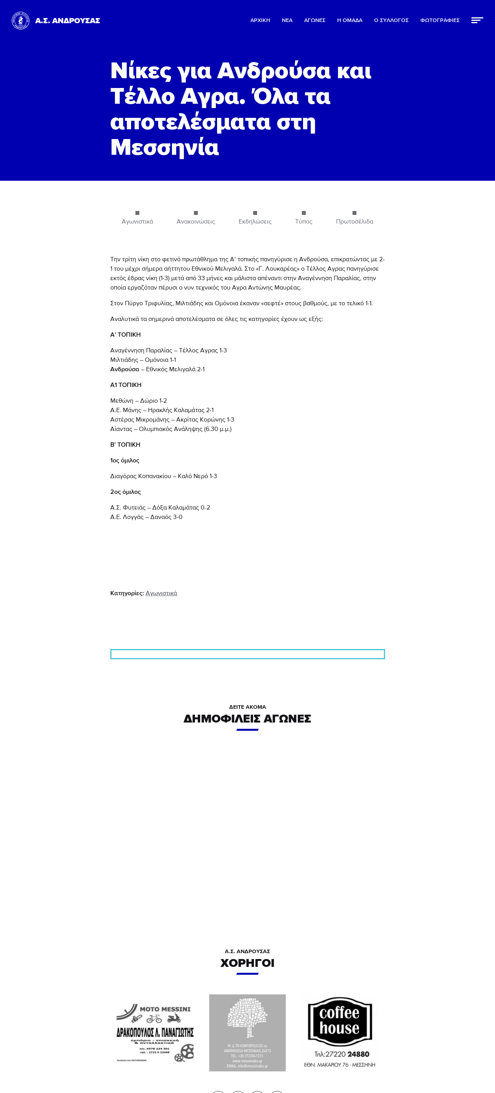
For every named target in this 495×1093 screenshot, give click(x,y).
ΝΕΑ (287, 20)
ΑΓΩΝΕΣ (314, 20)
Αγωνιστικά (161, 593)
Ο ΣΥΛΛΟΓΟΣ (391, 20)
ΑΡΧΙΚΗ (260, 20)
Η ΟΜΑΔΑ (349, 20)
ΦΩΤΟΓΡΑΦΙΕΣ (440, 20)
